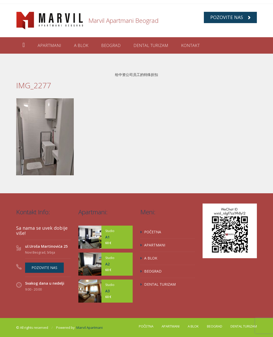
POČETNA (152, 231)
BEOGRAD (111, 45)
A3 (107, 290)
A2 (107, 264)
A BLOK (81, 45)
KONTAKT (190, 45)
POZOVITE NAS (230, 17)
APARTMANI (49, 45)
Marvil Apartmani (89, 327)
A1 (107, 237)
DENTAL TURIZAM (150, 45)
